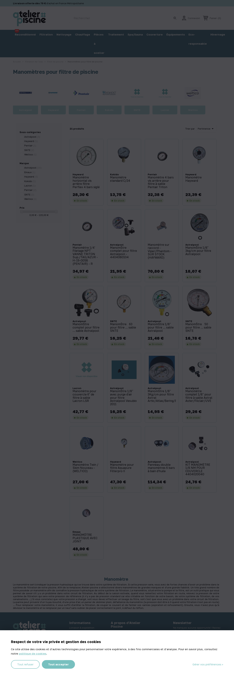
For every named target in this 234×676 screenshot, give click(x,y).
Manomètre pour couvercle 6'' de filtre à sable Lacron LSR (84, 396)
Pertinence (206, 128)
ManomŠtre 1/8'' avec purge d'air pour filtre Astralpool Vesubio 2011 (123, 398)
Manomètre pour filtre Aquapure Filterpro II (122, 468)
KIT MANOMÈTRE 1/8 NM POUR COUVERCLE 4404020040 (197, 469)
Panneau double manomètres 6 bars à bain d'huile (161, 468)
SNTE (29, 150)
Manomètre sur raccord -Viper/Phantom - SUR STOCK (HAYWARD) (159, 251)
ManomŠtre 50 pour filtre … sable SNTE (198, 327)
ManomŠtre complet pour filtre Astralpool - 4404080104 (123, 252)
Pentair (30, 145)
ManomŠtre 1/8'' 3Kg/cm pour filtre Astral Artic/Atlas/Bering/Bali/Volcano (162, 396)
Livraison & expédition (81, 627)
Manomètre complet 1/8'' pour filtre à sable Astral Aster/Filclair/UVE (198, 396)
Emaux (29, 172)
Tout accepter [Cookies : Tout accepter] (58, 664)
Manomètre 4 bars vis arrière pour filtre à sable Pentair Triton (161, 182)
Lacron (30, 185)
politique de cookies (32, 653)
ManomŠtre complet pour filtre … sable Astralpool (86, 327)
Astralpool (32, 136)
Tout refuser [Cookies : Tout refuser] (25, 664)
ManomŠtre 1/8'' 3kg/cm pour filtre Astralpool (198, 251)
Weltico (30, 154)
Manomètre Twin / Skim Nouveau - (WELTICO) (85, 468)
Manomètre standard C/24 (120, 179)
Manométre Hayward (193, 179)
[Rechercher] (123, 18)
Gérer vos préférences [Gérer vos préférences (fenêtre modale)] (207, 664)
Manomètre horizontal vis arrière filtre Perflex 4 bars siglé (86, 182)
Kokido (30, 181)
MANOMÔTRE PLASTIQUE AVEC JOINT (85, 538)
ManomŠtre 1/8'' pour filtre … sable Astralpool (161, 327)
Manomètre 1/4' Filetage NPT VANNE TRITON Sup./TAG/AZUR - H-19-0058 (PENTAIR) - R (85, 256)
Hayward (31, 141)
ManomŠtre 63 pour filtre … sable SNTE (123, 327)
